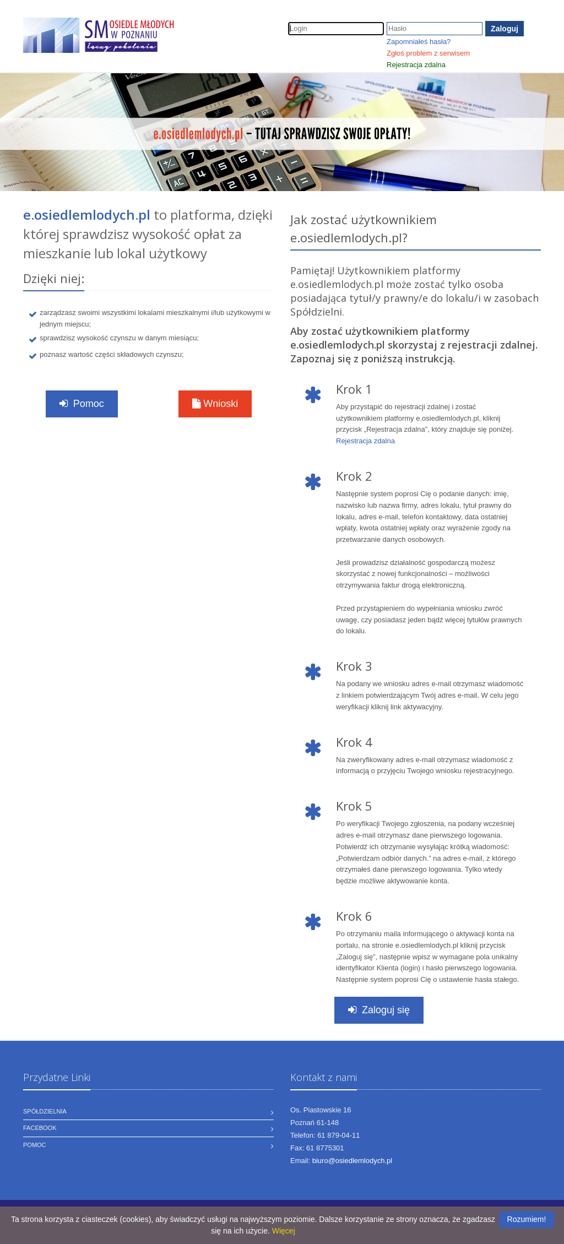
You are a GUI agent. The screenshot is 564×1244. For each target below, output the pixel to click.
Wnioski (215, 403)
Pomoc (81, 403)
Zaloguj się (379, 1009)
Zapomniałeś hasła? (419, 41)
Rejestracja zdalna (416, 65)
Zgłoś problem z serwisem (428, 53)
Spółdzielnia (45, 1111)
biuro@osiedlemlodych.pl (352, 1160)
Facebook (40, 1128)
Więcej (283, 1230)
